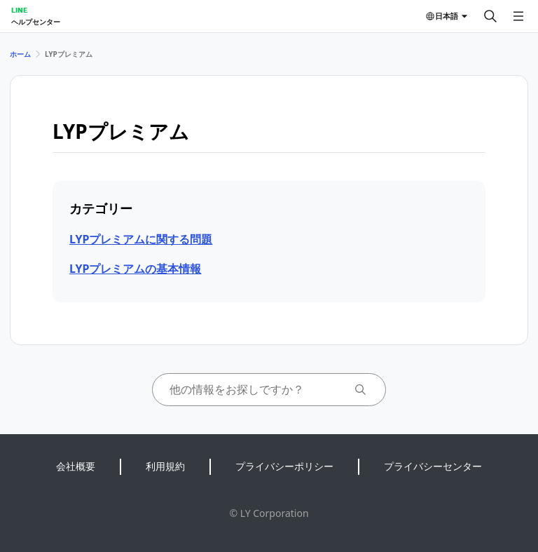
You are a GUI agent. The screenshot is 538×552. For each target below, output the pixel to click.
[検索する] (490, 16)
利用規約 (165, 466)
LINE (19, 10)
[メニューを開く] (518, 16)
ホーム (20, 54)
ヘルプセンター (35, 22)
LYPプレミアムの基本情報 (135, 268)
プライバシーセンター (433, 466)
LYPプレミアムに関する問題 (140, 239)
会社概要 (75, 466)
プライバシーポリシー (284, 466)
